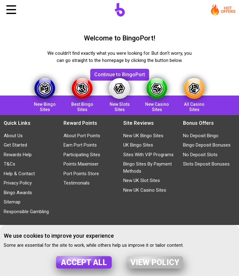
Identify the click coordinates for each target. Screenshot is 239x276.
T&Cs (9, 164)
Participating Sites (81, 154)
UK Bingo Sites (138, 145)
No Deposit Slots (200, 154)
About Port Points (81, 135)
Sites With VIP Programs (148, 154)
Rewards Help (18, 154)
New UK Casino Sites (144, 190)
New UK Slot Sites (141, 180)
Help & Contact (19, 173)
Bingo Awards (18, 192)
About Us (13, 135)
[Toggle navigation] (11, 9)
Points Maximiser (81, 164)
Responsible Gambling (26, 211)
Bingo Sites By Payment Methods (147, 167)
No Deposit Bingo (200, 135)
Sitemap (12, 202)
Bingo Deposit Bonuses (207, 145)
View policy (154, 262)
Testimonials (76, 183)
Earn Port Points (80, 145)
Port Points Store (81, 173)
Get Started (15, 145)
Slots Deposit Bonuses (206, 164)
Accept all (84, 262)
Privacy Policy (18, 183)
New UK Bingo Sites (143, 135)
